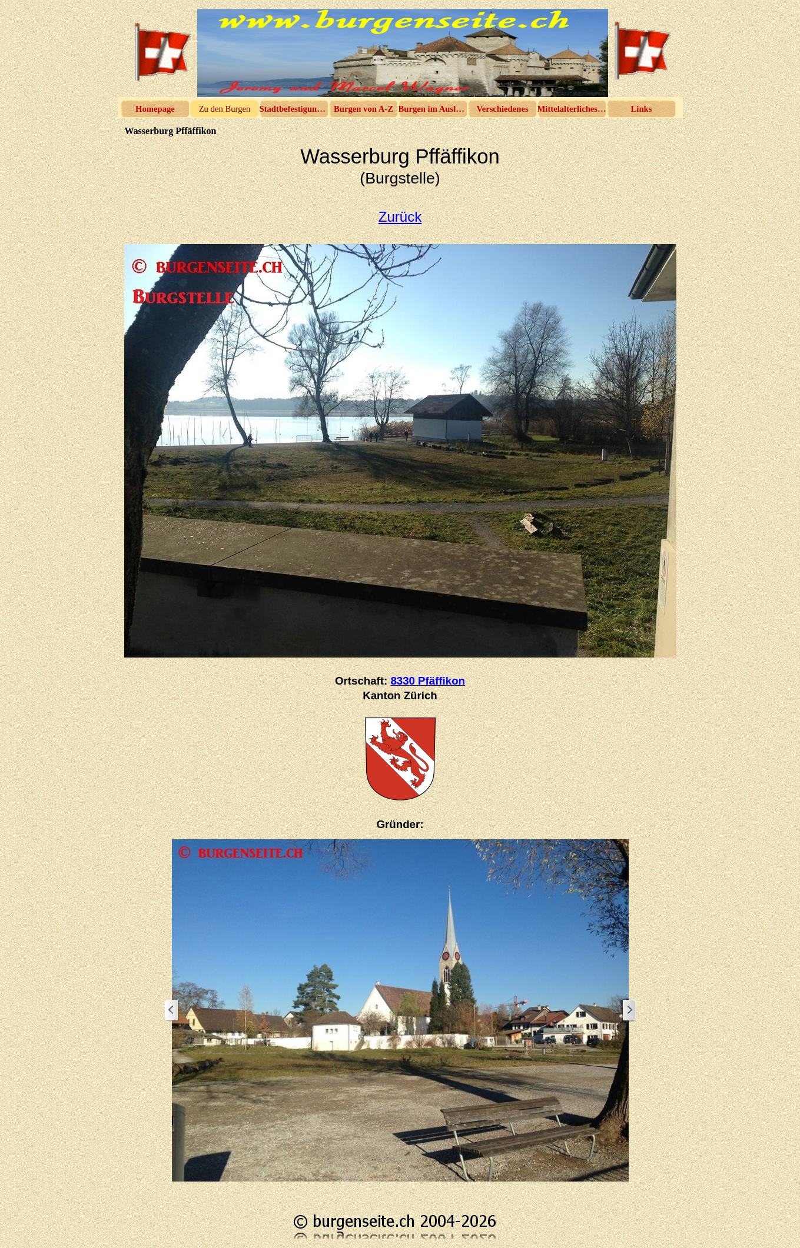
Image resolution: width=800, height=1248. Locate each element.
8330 (427, 681)
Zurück (400, 217)
